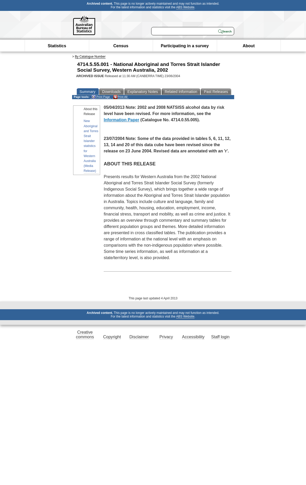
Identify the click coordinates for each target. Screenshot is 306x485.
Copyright (112, 337)
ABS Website (185, 7)
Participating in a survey (185, 46)
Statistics (57, 46)
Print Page (101, 97)
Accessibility (193, 337)
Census (120, 46)
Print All (120, 97)
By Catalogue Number (90, 56)
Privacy (166, 337)
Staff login (220, 337)
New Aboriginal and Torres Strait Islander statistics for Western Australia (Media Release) (91, 146)
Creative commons (85, 334)
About (249, 46)
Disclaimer (139, 337)
